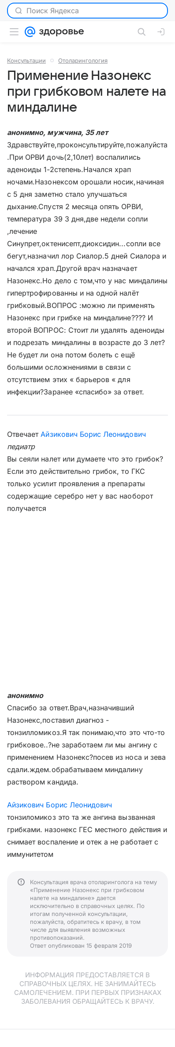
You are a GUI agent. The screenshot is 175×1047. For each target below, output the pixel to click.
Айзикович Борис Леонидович (93, 434)
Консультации (26, 60)
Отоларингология (83, 60)
